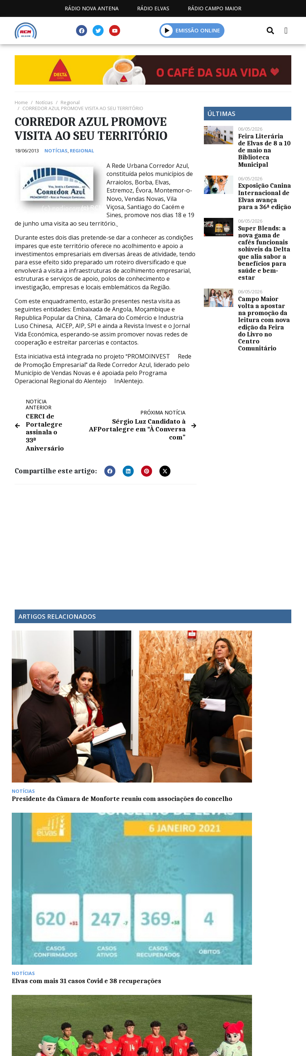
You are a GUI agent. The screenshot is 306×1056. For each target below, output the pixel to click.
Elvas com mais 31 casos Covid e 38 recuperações (113, 689)
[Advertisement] (106, 538)
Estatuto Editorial (95, 940)
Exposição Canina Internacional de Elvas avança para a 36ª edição (264, 196)
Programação (164, 940)
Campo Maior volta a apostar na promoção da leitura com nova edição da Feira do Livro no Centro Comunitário (264, 323)
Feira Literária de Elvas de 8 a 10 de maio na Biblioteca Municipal (264, 150)
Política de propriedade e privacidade (153, 949)
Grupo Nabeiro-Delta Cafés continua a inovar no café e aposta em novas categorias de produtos (117, 796)
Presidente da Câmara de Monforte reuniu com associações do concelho (46, 696)
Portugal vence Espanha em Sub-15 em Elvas (186, 689)
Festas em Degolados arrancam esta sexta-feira (251, 693)
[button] (167, 30)
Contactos (222, 940)
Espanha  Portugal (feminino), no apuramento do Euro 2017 (46, 789)
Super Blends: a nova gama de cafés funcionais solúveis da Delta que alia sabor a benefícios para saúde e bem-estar (264, 253)
